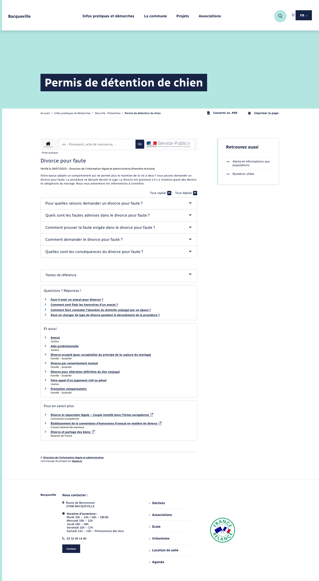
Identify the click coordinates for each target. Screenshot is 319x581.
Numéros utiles (240, 174)
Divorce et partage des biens (73, 432)
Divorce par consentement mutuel (74, 363)
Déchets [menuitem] (157, 503)
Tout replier (160, 193)
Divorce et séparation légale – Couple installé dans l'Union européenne (102, 415)
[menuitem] (108, 16)
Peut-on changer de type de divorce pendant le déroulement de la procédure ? (105, 315)
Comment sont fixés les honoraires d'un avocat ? (84, 304)
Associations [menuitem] (160, 515)
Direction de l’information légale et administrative (73, 457)
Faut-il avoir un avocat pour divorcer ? (77, 299)
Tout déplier (186, 193)
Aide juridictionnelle (65, 346)
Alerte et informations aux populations (248, 163)
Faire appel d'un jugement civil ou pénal (78, 380)
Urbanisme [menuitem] (159, 538)
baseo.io (77, 461)
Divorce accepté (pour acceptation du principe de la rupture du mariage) (101, 354)
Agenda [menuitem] (156, 562)
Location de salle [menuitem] (163, 550)
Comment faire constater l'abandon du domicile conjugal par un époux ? (101, 310)
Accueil (45, 113)
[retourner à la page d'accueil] (19, 16)
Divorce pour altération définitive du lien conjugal (85, 372)
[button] (119, 203)
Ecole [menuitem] (155, 527)
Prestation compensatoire (69, 389)
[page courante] (143, 113)
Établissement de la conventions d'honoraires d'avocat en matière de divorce (106, 423)
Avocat (55, 337)
